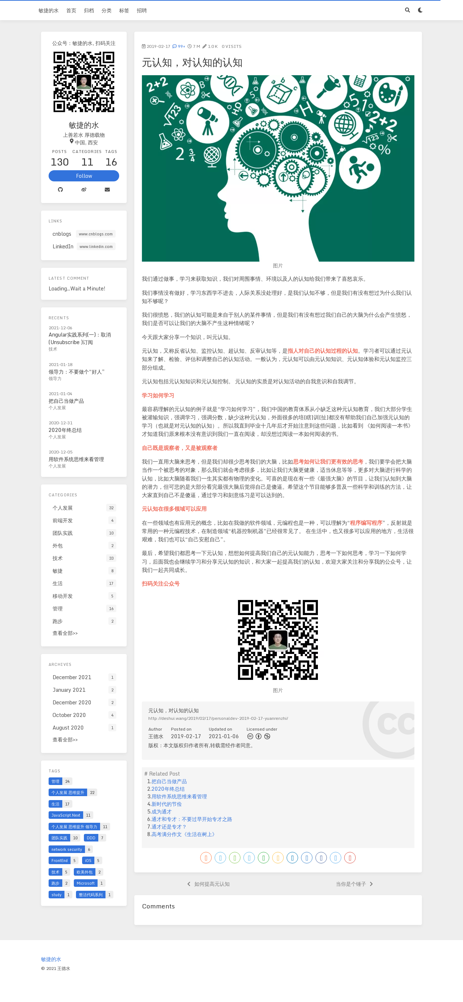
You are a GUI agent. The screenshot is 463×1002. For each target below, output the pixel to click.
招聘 (142, 10)
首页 (71, 10)
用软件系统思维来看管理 (179, 796)
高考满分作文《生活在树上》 (184, 834)
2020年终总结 (168, 789)
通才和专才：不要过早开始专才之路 (192, 819)
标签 (124, 10)
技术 (53, 349)
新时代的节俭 (167, 804)
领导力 (55, 378)
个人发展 (57, 407)
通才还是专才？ (169, 826)
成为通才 (162, 811)
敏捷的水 (49, 10)
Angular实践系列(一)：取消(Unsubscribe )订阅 (80, 338)
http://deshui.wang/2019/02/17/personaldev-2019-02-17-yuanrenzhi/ (218, 718)
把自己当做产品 (169, 781)
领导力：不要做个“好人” (77, 371)
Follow (84, 176)
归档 (89, 10)
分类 (107, 10)
